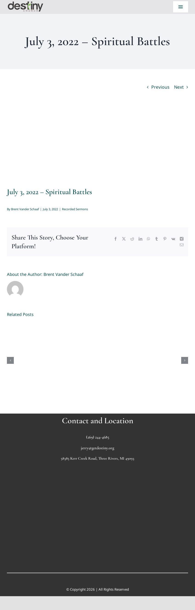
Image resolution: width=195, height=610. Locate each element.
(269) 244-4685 (97, 437)
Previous (160, 87)
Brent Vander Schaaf (25, 209)
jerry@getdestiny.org (97, 447)
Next (179, 87)
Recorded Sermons (75, 209)
